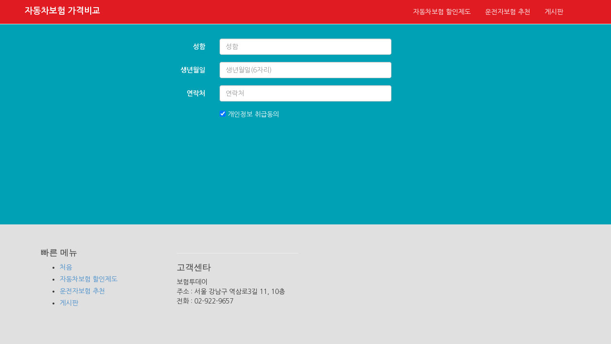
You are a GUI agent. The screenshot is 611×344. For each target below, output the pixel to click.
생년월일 (192, 70)
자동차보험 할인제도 (442, 12)
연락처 (196, 93)
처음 (66, 267)
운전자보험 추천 (507, 12)
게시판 (554, 12)
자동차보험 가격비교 (62, 11)
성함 (199, 46)
